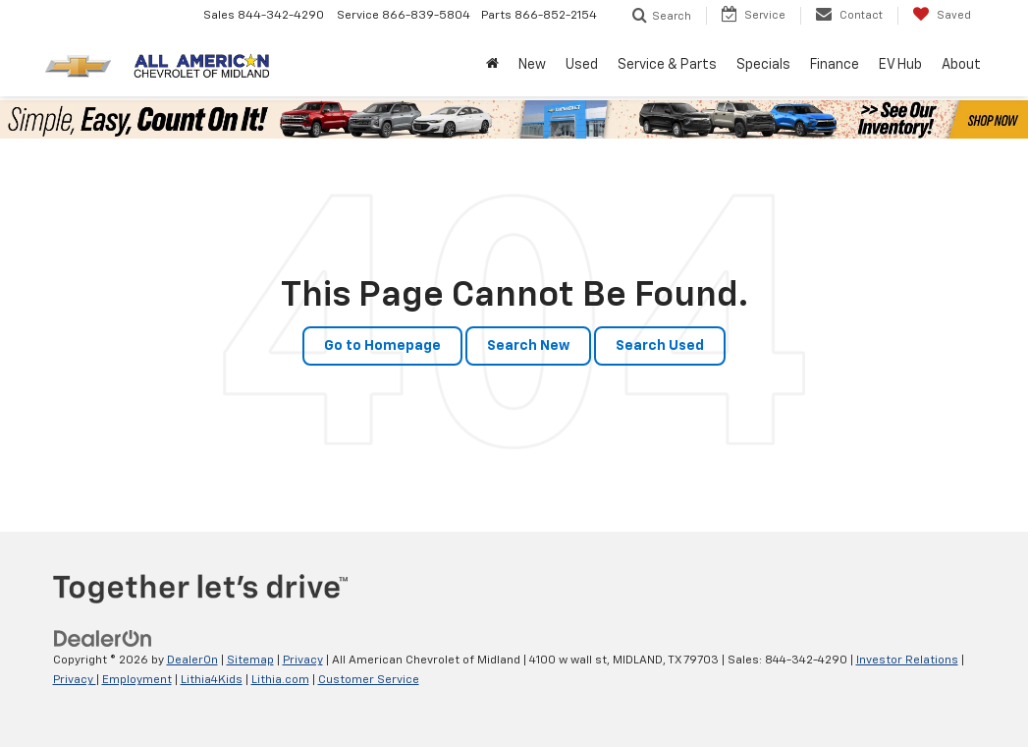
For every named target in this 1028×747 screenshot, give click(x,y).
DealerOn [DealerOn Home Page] (192, 660)
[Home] (492, 64)
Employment (137, 680)
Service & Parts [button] (667, 65)
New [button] (532, 65)
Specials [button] (763, 65)
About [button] (961, 65)
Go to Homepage (382, 346)
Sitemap (250, 660)
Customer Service (368, 680)
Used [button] (582, 65)
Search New (528, 346)
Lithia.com (280, 680)
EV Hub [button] (900, 65)
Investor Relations (907, 660)
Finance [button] (834, 65)
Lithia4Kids (212, 680)
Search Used (660, 346)
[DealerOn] (103, 639)
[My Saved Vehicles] (941, 16)
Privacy (303, 660)
